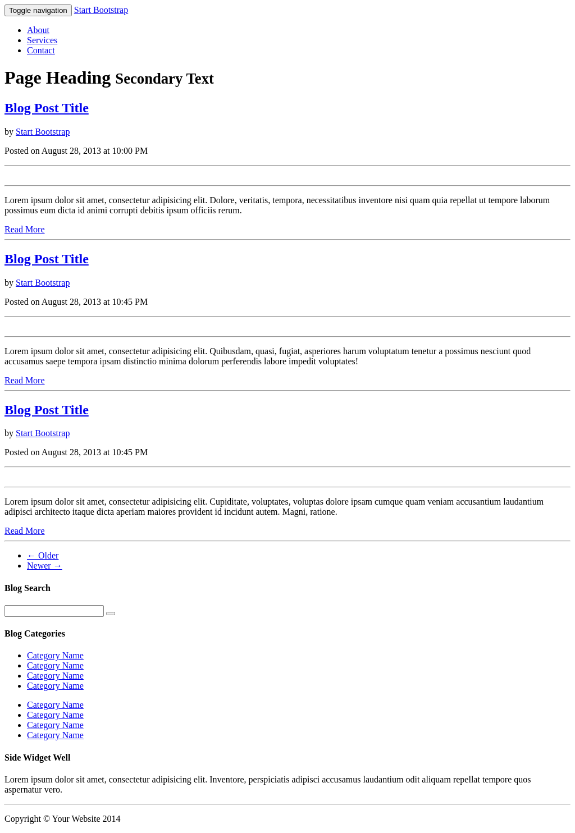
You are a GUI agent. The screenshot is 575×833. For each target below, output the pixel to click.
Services (42, 40)
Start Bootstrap (101, 10)
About (38, 30)
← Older (42, 555)
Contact (41, 50)
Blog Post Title (46, 107)
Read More (24, 229)
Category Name (55, 655)
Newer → (44, 565)
